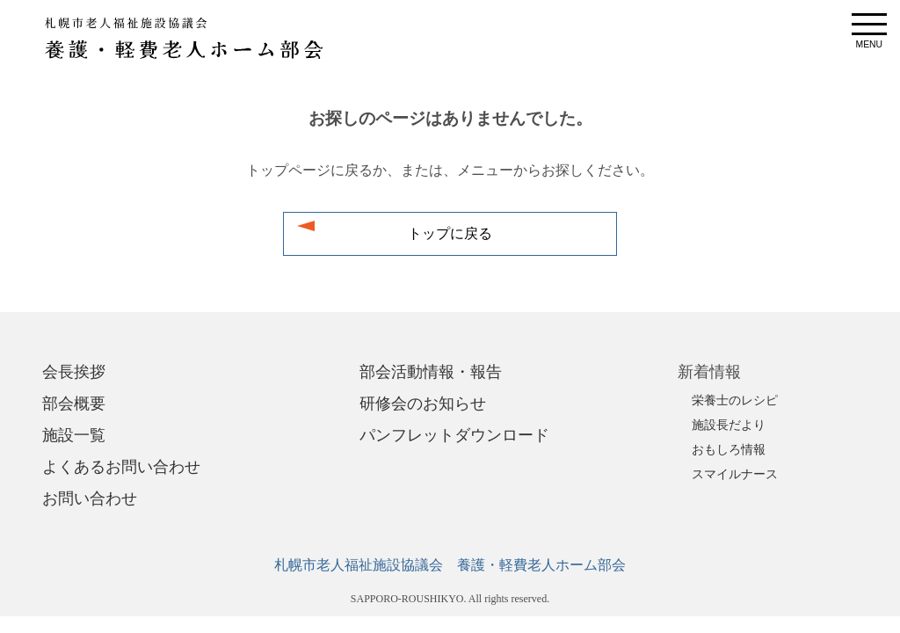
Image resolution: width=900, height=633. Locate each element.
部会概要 (73, 403)
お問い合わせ (89, 498)
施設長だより (729, 425)
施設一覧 (73, 435)
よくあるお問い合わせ (121, 467)
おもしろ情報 (729, 449)
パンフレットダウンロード (454, 435)
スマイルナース (735, 474)
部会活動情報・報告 (430, 372)
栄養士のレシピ (735, 400)
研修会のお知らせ (422, 403)
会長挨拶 (73, 372)
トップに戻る (450, 234)
